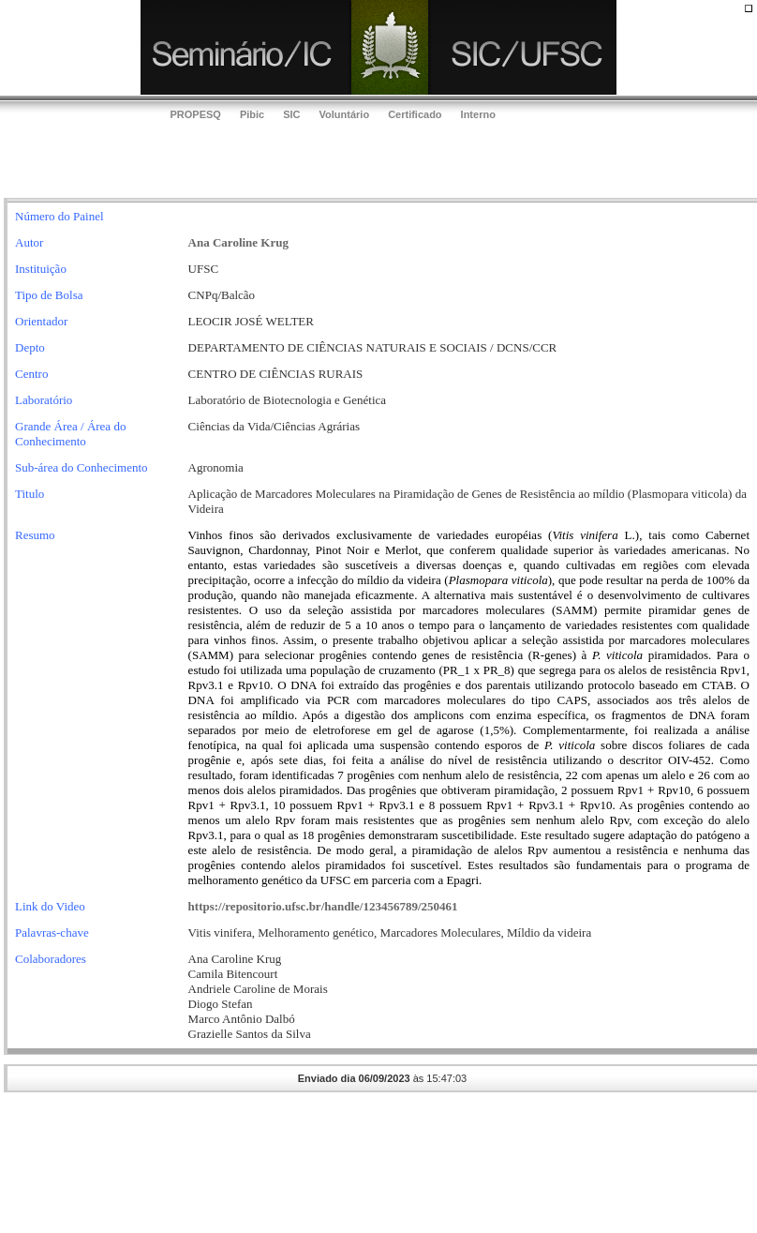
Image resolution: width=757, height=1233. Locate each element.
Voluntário (344, 114)
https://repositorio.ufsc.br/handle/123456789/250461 (323, 906)
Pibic (252, 114)
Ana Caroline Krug (238, 242)
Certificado (414, 114)
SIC (291, 114)
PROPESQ (196, 114)
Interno (478, 114)
